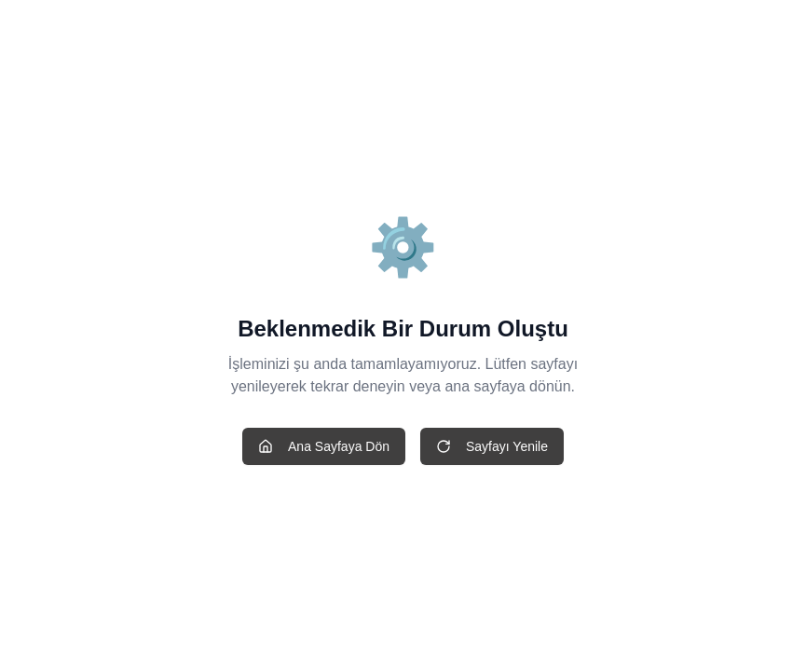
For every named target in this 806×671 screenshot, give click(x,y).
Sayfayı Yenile (492, 446)
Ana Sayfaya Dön (323, 446)
